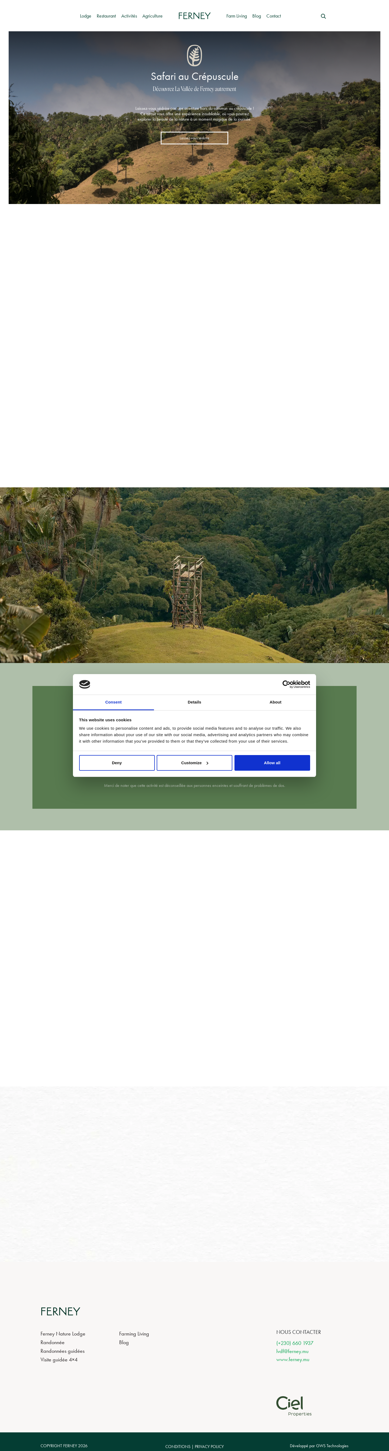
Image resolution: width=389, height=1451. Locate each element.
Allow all (272, 762)
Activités (129, 16)
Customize (194, 762)
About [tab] (275, 702)
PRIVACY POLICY (209, 1446)
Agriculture (152, 16)
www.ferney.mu (292, 1359)
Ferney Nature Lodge (63, 1333)
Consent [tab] (113, 702)
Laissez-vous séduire (194, 137)
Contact (273, 16)
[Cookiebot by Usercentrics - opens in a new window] (286, 684)
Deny (117, 762)
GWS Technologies (332, 1446)
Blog (256, 16)
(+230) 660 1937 (294, 1343)
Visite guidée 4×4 (59, 1359)
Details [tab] (194, 702)
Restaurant (106, 16)
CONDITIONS (178, 1446)
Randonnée (53, 1342)
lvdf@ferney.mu (292, 1351)
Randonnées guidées (63, 1350)
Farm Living (236, 16)
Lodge (85, 16)
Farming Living (134, 1333)
